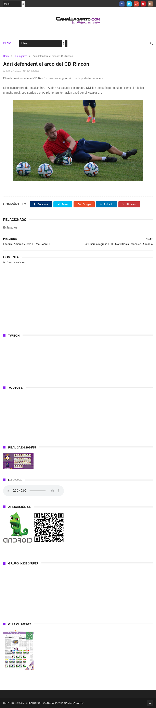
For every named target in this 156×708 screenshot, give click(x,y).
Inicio (7, 43)
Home (6, 56)
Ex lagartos (21, 56)
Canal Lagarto (73, 703)
